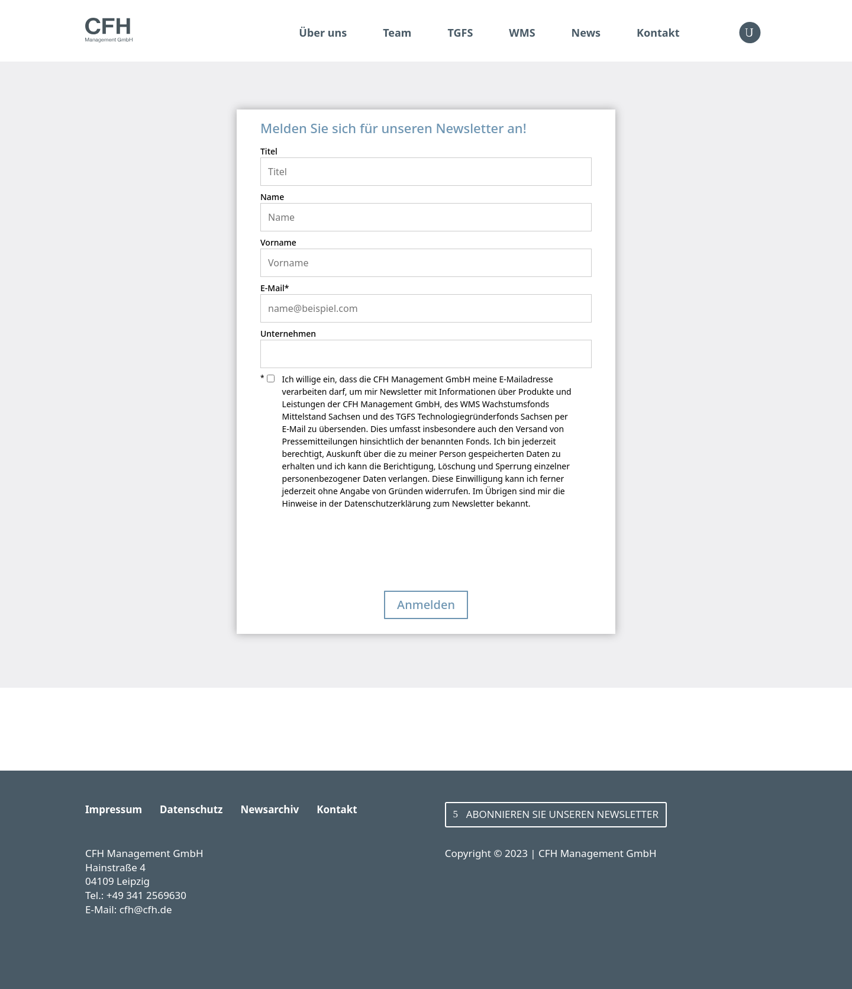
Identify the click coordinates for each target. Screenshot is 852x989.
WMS (522, 32)
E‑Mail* (274, 288)
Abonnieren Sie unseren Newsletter (562, 814)
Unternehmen (288, 333)
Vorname (278, 242)
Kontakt (658, 32)
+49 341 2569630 (146, 895)
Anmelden (426, 605)
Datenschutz (191, 809)
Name (272, 196)
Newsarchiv (269, 809)
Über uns (323, 32)
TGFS (460, 32)
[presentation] (350, 554)
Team (397, 32)
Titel (268, 151)
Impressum (113, 809)
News (586, 32)
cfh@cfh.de (146, 909)
